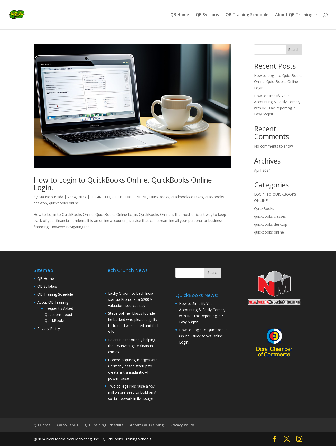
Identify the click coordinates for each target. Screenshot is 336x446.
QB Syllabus (207, 15)
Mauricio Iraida (51, 196)
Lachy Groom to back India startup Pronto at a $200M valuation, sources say (130, 299)
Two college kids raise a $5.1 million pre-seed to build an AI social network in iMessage (132, 392)
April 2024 (262, 170)
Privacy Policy (48, 328)
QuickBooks (159, 196)
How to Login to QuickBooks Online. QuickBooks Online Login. (123, 183)
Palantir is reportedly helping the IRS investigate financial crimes (131, 346)
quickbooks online (64, 203)
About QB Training (293, 15)
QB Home (179, 15)
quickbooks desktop (270, 224)
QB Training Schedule (247, 15)
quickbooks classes (187, 196)
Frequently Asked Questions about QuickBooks (59, 314)
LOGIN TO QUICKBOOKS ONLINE (118, 196)
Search (294, 49)
